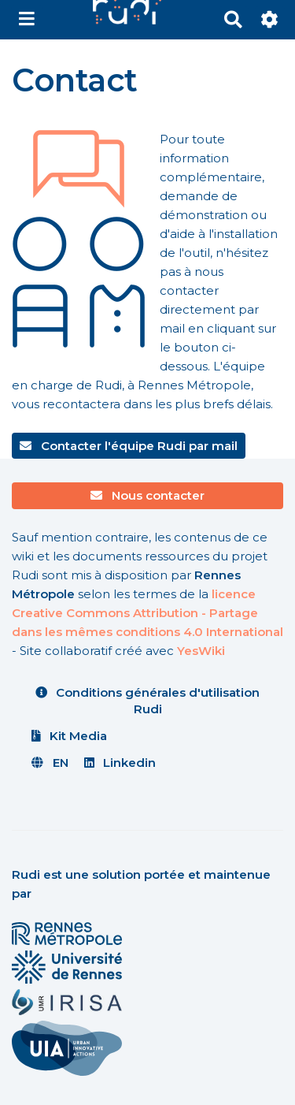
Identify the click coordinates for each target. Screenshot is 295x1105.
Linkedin (120, 762)
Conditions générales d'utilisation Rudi (147, 700)
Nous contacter (147, 495)
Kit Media (69, 735)
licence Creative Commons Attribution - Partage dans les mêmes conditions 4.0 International (147, 612)
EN (49, 762)
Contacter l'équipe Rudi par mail (129, 445)
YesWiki (201, 650)
